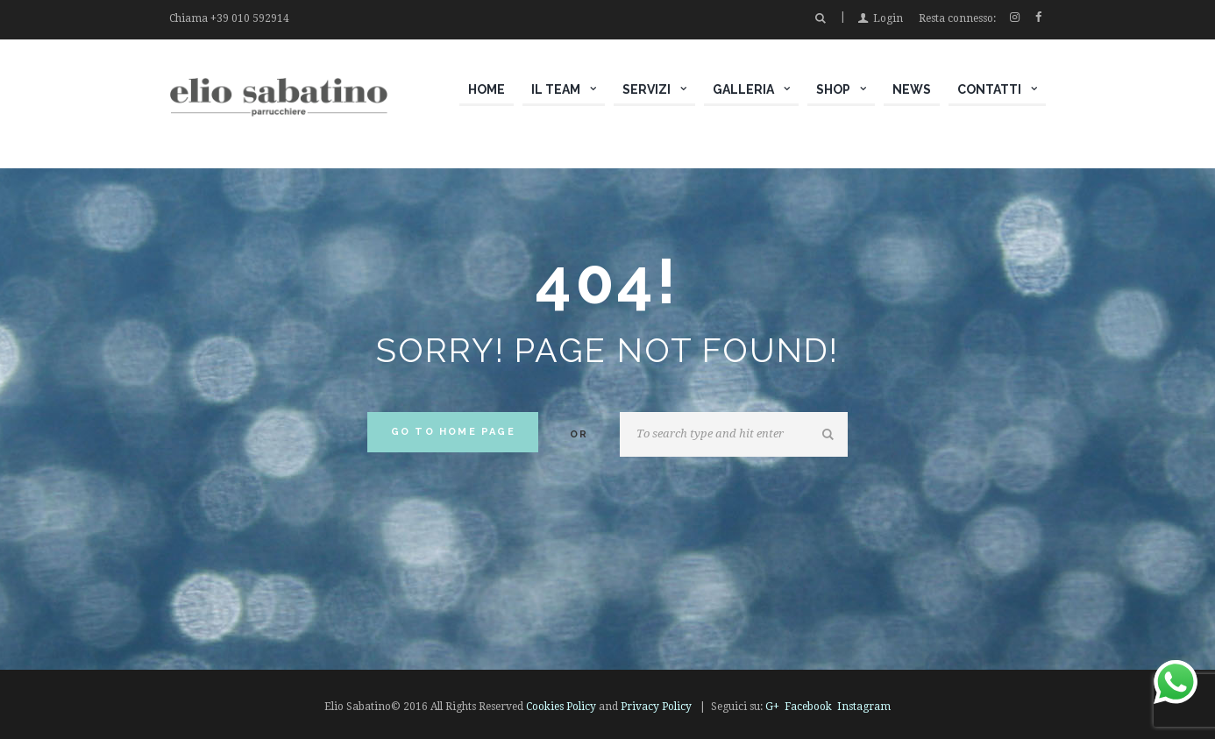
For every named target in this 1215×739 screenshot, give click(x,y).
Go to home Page (453, 431)
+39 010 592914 (249, 18)
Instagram (864, 706)
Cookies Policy (561, 706)
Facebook (808, 706)
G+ (772, 706)
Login (888, 18)
